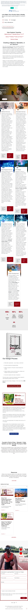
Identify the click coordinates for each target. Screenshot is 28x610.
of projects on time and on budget (20, 316)
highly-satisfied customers (14, 316)
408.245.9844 (16, 603)
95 (13, 312)
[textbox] (14, 486)
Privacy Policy (21, 603)
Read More (17, 510)
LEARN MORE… (14, 534)
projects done (7, 318)
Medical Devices (8, 34)
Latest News (14, 480)
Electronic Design (14, 39)
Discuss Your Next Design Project (8, 26)
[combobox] (14, 486)
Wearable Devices (16, 34)
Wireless (12, 36)
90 (20, 312)
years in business (14, 326)
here (11, 592)
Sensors (7, 36)
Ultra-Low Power (18, 36)
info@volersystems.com (10, 603)
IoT (22, 34)
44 (14, 322)
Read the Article (14, 433)
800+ (7, 312)
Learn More (4, 99)
